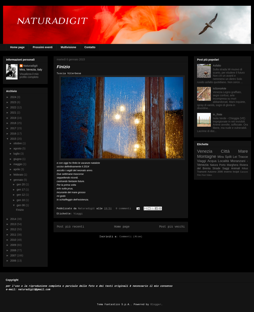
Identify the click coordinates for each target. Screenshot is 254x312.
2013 (13, 224)
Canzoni (244, 172)
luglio (16, 153)
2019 (13, 117)
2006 (13, 260)
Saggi (225, 168)
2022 (13, 107)
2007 (13, 255)
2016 (13, 133)
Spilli (228, 157)
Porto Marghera (228, 164)
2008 (13, 250)
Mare (243, 151)
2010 (13, 239)
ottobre (17, 143)
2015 (13, 138)
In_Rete (217, 114)
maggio (18, 164)
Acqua (212, 161)
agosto (17, 148)
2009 (13, 244)
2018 (13, 123)
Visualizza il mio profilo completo (29, 75)
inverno (228, 171)
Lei (235, 157)
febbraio (18, 174)
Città (225, 151)
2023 (13, 102)
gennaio (18, 179)
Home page (17, 47)
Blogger (155, 304)
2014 (13, 218)
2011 (13, 234)
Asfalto (217, 65)
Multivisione (68, 47)
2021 (13, 112)
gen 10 (21, 200)
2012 (13, 229)
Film (199, 175)
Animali (235, 168)
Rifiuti (245, 168)
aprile (17, 169)
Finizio (63, 66)
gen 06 (21, 205)
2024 (13, 97)
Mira (221, 157)
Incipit (236, 171)
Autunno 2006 (215, 171)
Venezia (204, 151)
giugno (17, 158)
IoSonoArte (219, 88)
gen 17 (21, 189)
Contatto (89, 47)
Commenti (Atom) (130, 236)
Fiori (204, 175)
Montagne (206, 156)
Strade (216, 168)
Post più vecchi (172, 227)
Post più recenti (70, 227)
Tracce (243, 157)
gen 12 (21, 194)
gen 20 (21, 184)
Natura (214, 164)
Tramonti (201, 171)
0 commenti (123, 208)
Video (209, 175)
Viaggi (78, 213)
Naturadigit (87, 208)
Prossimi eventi (43, 47)
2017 (13, 128)
